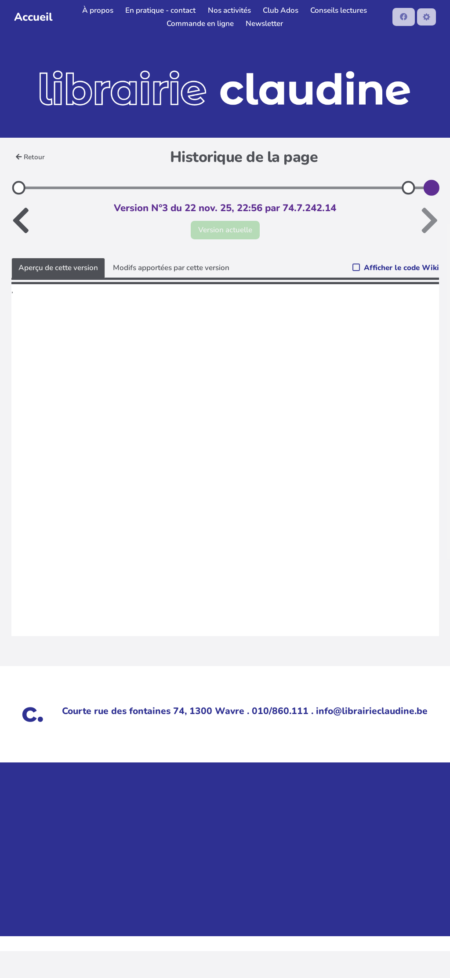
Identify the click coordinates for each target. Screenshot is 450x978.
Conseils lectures (338, 10)
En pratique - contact (160, 10)
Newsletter (264, 23)
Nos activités (229, 10)
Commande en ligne (200, 23)
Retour (30, 157)
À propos (97, 10)
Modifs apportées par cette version (171, 268)
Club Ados (280, 10)
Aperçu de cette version (58, 268)
